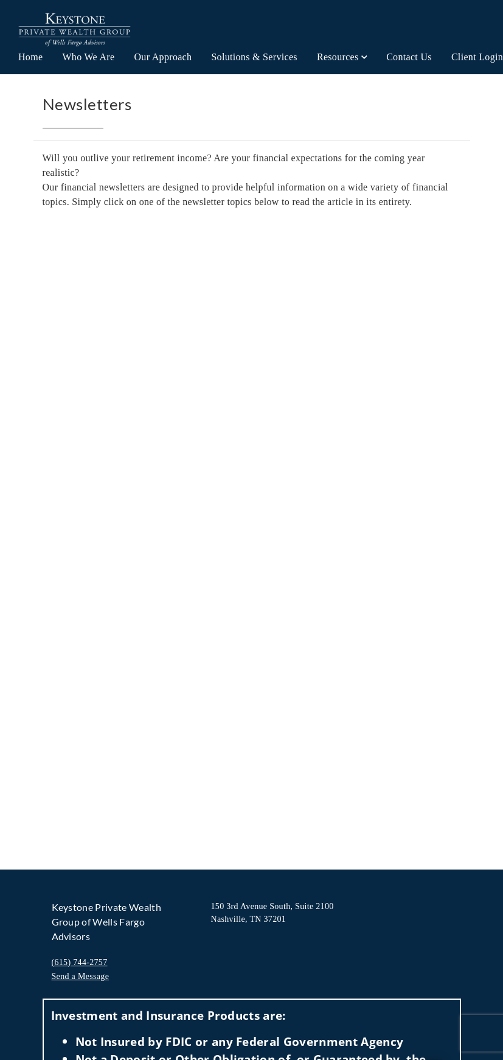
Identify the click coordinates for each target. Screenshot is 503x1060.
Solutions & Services (254, 57)
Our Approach (163, 57)
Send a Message (80, 976)
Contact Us (409, 57)
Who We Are (88, 57)
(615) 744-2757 (80, 962)
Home (30, 57)
